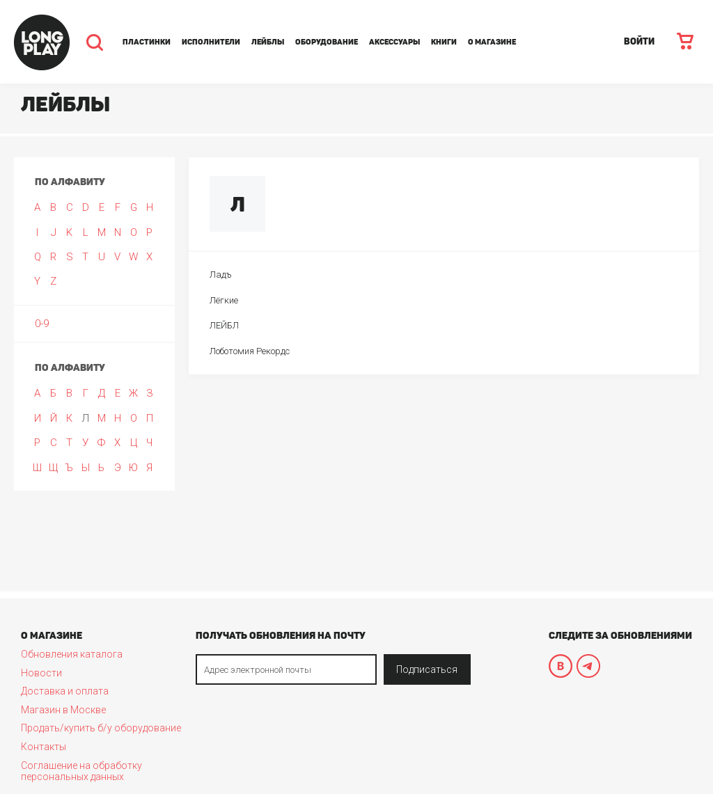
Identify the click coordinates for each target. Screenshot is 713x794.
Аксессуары (394, 42)
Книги (444, 42)
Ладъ (220, 274)
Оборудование (326, 42)
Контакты (43, 746)
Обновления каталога (72, 654)
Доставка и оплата (65, 691)
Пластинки (147, 42)
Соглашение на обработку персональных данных (81, 771)
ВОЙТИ (639, 41)
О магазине (492, 42)
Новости (41, 672)
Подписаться (426, 669)
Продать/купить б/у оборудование (101, 727)
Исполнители (211, 42)
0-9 (42, 323)
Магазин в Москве (63, 709)
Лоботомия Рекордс (250, 351)
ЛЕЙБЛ (224, 325)
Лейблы (267, 42)
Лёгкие (224, 300)
